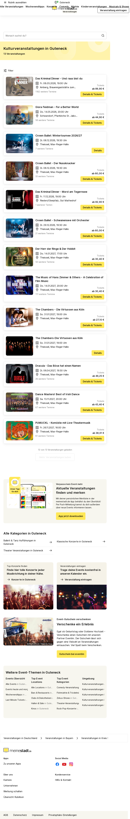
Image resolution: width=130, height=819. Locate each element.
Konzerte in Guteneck (21, 579)
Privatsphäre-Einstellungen (62, 815)
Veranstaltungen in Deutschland (20, 738)
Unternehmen (10, 785)
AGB (5, 815)
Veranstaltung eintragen (76, 579)
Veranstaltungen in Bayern (56, 738)
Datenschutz (20, 815)
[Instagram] (71, 764)
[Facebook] (57, 764)
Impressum (37, 815)
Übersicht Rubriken (13, 797)
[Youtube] (64, 764)
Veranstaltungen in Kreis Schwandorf (98, 738)
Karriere (7, 779)
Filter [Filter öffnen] (8, 70)
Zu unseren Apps (12, 763)
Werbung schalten (13, 791)
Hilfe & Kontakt (63, 779)
